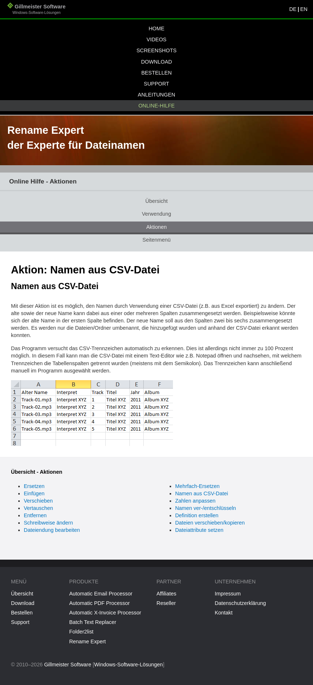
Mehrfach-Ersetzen (197, 486)
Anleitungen (156, 95)
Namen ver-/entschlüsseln (205, 508)
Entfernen (35, 515)
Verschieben (38, 501)
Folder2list (81, 632)
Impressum (228, 594)
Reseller (166, 603)
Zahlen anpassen (195, 501)
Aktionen (156, 227)
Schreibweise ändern (48, 523)
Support (156, 84)
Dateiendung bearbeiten (52, 530)
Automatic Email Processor (100, 594)
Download (156, 62)
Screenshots (156, 50)
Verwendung (156, 214)
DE (293, 9)
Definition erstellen (196, 515)
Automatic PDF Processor (99, 603)
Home (156, 28)
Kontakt (224, 613)
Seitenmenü (157, 240)
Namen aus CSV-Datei (201, 493)
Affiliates (166, 594)
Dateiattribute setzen (199, 530)
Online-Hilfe (156, 106)
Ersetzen (34, 486)
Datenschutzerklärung (240, 603)
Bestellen (156, 73)
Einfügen (34, 493)
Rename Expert (87, 641)
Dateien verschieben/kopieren (210, 523)
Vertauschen (38, 508)
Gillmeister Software (36, 10)
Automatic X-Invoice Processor (105, 613)
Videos (156, 39)
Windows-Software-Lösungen (128, 664)
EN (304, 9)
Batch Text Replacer (92, 622)
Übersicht (157, 201)
